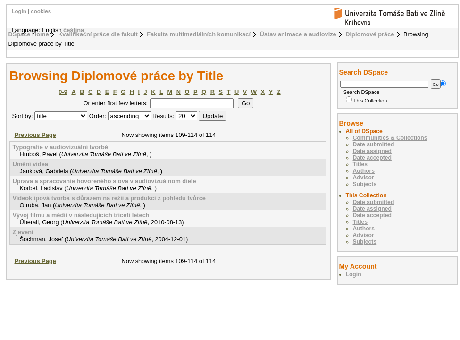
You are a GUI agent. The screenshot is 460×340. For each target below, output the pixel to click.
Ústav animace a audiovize (298, 34)
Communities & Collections (390, 138)
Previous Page (35, 134)
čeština (73, 30)
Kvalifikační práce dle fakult (98, 34)
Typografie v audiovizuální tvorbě (60, 147)
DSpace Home (28, 34)
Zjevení (23, 232)
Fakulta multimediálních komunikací (199, 34)
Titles (360, 164)
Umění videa (30, 164)
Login (19, 11)
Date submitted (373, 144)
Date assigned (372, 151)
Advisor (363, 177)
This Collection (366, 100)
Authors (364, 171)
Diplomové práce (369, 34)
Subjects (365, 184)
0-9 (63, 91)
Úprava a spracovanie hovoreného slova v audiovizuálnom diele (104, 181)
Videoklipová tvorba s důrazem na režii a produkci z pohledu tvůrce (109, 198)
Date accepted (372, 157)
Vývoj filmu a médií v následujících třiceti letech (81, 215)
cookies (41, 11)
